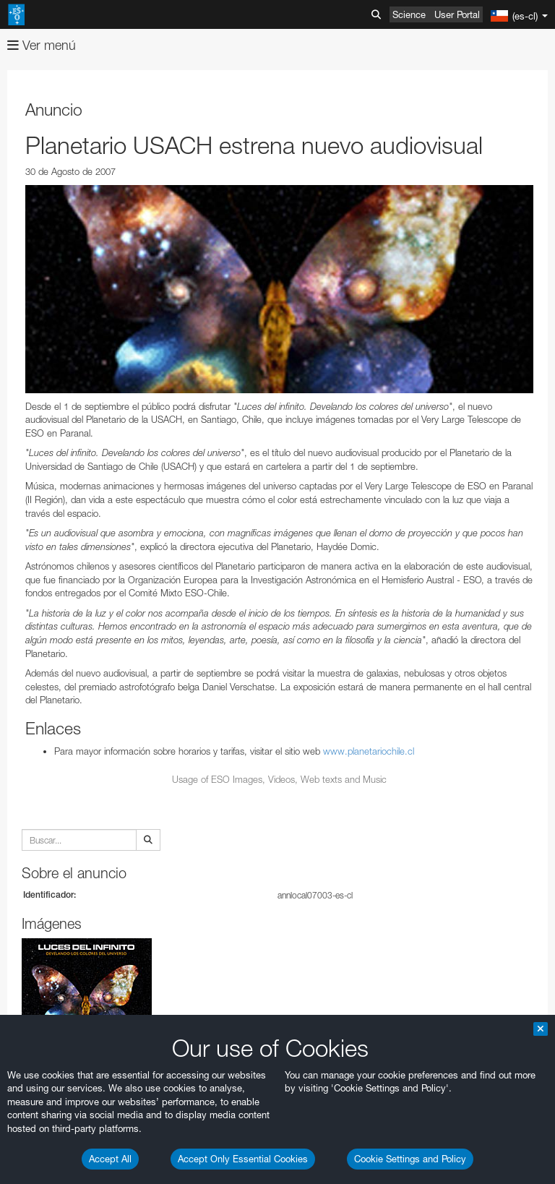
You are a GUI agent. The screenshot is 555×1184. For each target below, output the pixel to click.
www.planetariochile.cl (368, 751)
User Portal (457, 14)
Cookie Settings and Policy (410, 1158)
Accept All (110, 1158)
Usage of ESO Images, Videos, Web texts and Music (279, 779)
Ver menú (41, 45)
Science (409, 14)
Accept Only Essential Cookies (243, 1158)
